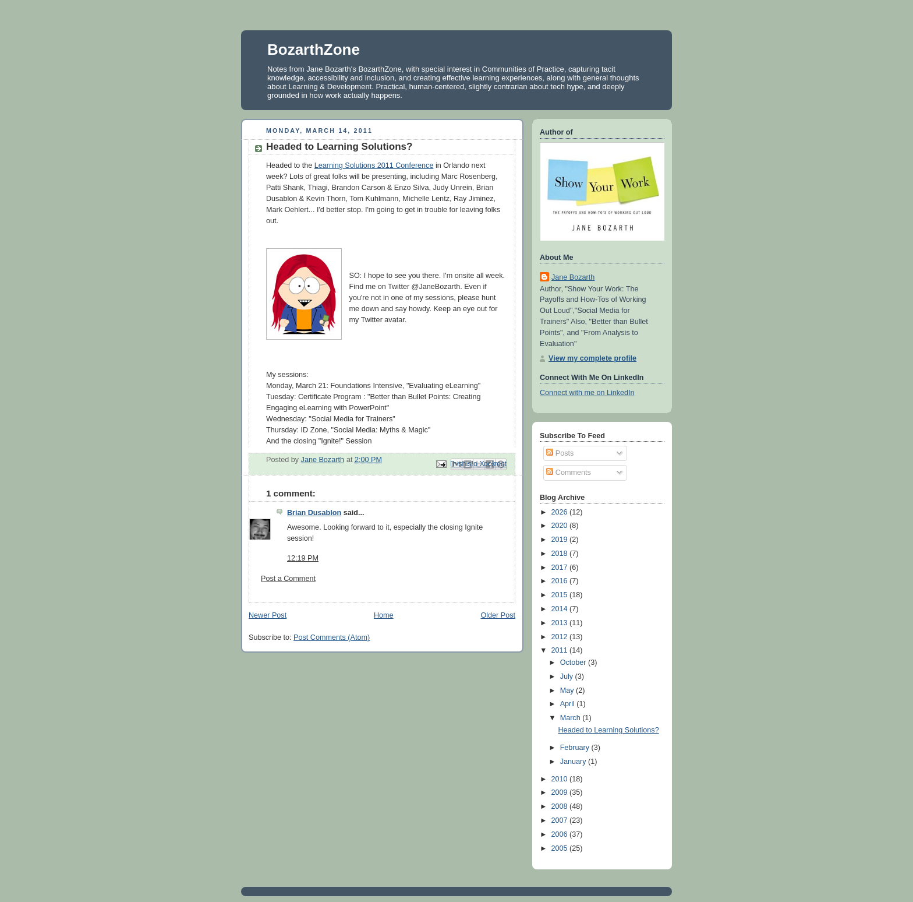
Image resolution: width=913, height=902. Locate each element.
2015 (560, 595)
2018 (560, 553)
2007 (560, 820)
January (574, 761)
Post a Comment (288, 579)
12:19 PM (303, 558)
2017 (560, 567)
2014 (560, 609)
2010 (560, 779)
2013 (560, 623)
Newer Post (267, 615)
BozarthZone (313, 49)
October (574, 662)
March (571, 718)
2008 (560, 806)
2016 (560, 581)
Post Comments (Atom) (331, 637)
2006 (560, 834)
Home (384, 615)
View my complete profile (592, 358)
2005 (560, 848)
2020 (560, 526)
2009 (560, 792)
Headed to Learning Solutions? (608, 730)
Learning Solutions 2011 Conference (374, 165)
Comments (568, 472)
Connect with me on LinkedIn (587, 393)
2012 (560, 637)
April (568, 704)
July (567, 676)
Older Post (497, 615)
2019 (560, 539)
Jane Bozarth (572, 277)
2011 (560, 650)
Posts (560, 453)
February (576, 748)
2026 (560, 512)
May (568, 690)
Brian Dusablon (314, 513)
